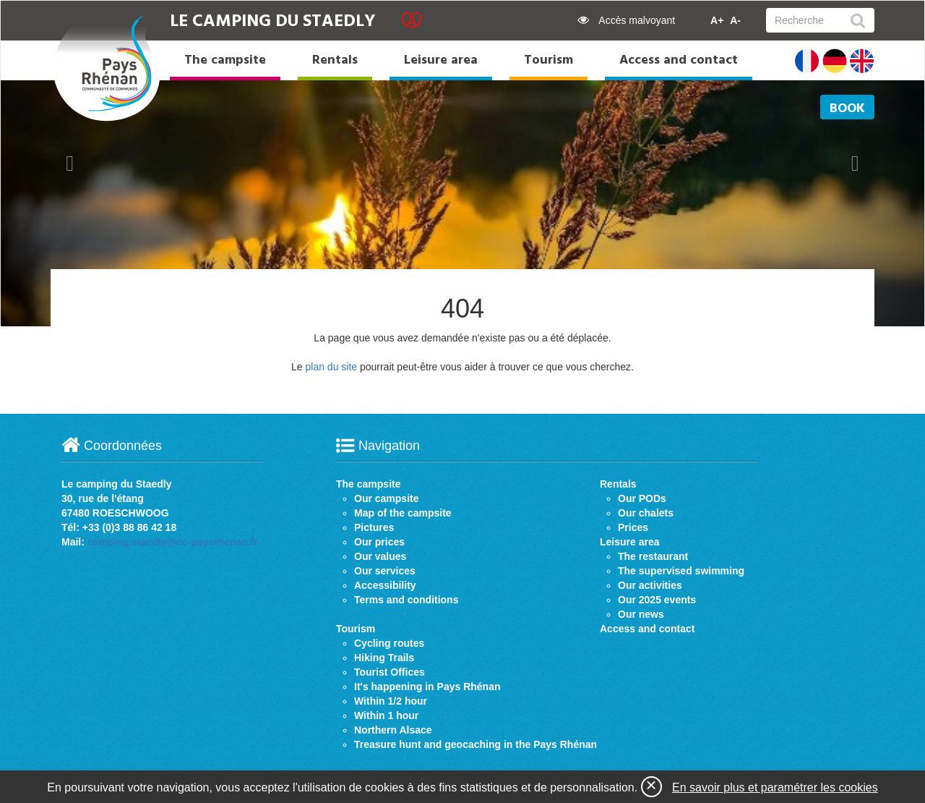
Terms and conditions (406, 600)
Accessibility (385, 585)
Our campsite (386, 498)
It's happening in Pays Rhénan (427, 686)
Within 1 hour (386, 715)
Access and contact (678, 60)
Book (847, 108)
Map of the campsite (403, 513)
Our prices (379, 542)
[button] (70, 163)
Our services (385, 571)
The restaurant (653, 556)
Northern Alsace (393, 730)
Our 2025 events (657, 600)
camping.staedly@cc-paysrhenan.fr (172, 542)
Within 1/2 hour (390, 701)
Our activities (650, 585)
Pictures (374, 527)
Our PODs (642, 498)
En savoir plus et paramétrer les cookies (775, 787)
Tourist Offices (389, 672)
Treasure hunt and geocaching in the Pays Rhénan (475, 744)
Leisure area (441, 60)
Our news (641, 614)
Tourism (548, 60)
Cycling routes (389, 643)
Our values (380, 556)
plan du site (331, 367)
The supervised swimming (681, 571)
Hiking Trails (384, 657)
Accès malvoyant (626, 20)
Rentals (335, 60)
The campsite (225, 60)
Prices (633, 527)
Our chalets (646, 513)
